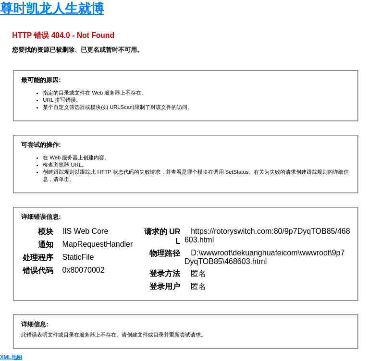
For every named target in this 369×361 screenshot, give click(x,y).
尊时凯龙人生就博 (52, 8)
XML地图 (11, 357)
